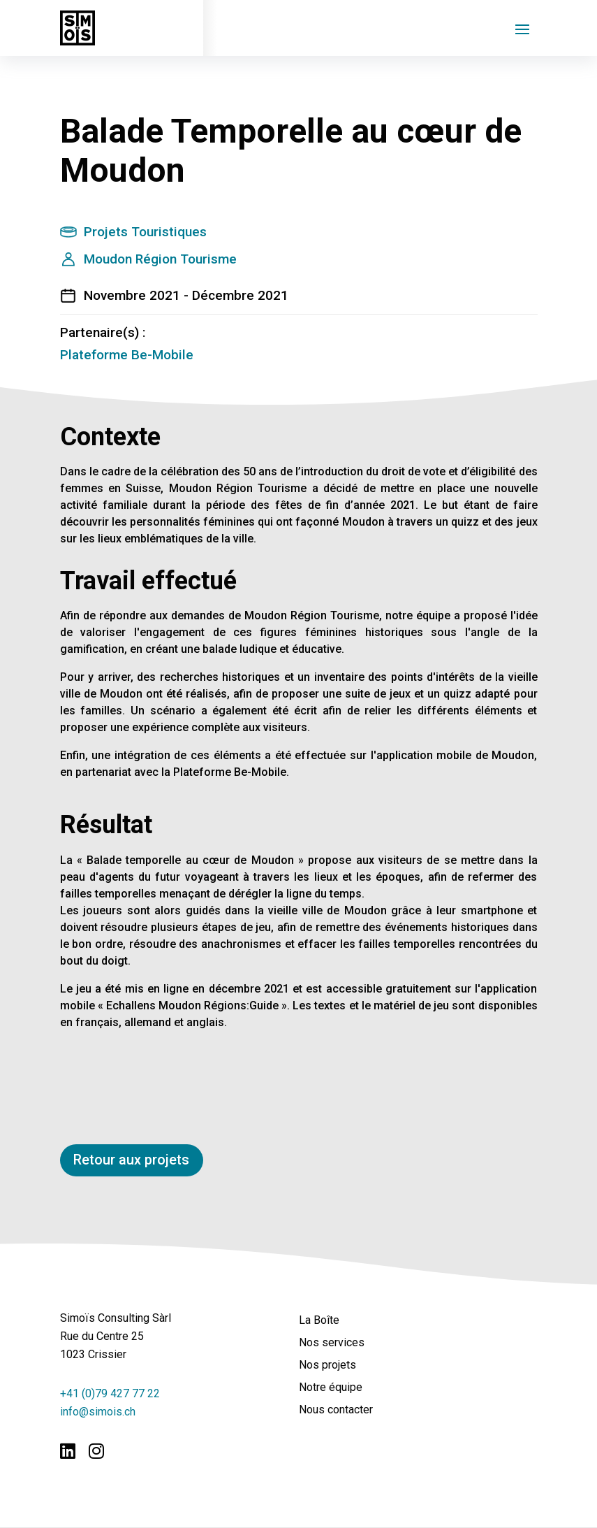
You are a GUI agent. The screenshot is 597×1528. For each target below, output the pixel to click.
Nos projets (327, 1365)
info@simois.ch (97, 1411)
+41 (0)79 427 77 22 (110, 1393)
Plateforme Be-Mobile (126, 355)
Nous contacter (336, 1410)
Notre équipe (330, 1388)
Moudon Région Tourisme (160, 259)
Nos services (331, 1343)
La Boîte (319, 1321)
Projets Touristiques (145, 232)
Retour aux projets (132, 1160)
